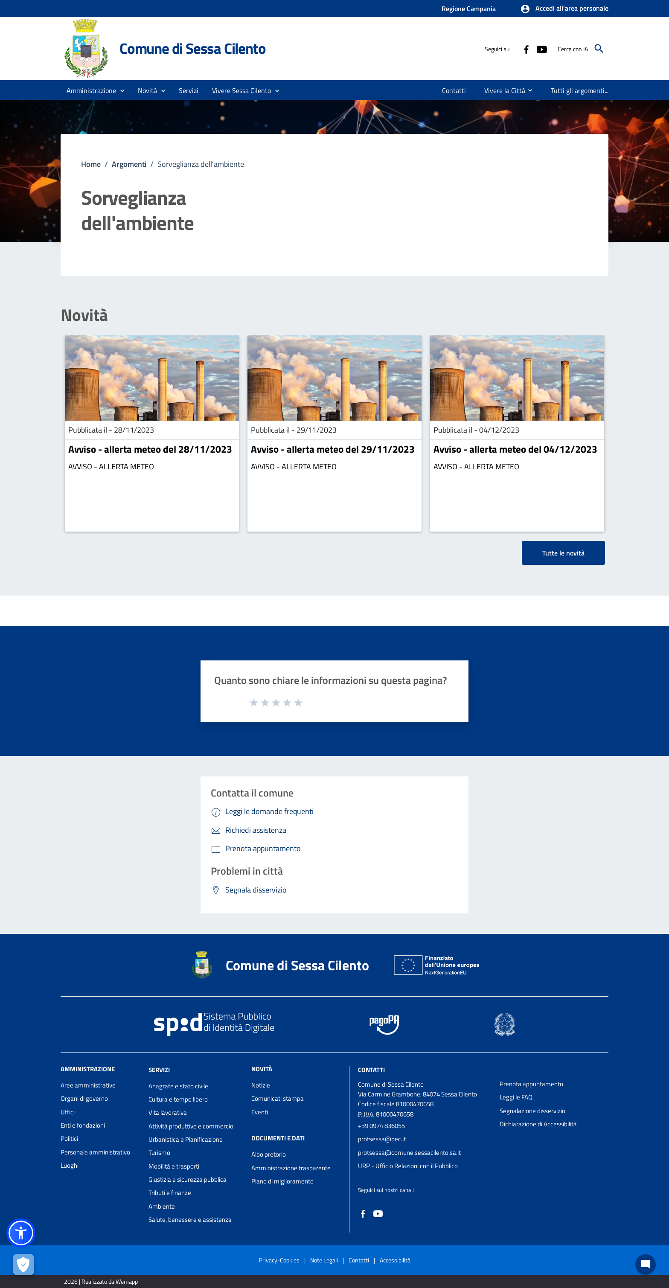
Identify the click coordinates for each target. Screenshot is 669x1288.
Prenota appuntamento (531, 1084)
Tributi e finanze (169, 1193)
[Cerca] (599, 48)
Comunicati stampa (277, 1098)
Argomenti (129, 164)
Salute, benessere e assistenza (190, 1219)
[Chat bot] (645, 1264)
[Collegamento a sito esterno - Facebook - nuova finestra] (526, 49)
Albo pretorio (268, 1154)
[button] (564, 9)
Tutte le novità (563, 553)
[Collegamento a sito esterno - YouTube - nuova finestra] (541, 49)
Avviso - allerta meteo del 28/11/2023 (150, 449)
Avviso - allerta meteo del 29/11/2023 (333, 449)
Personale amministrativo (95, 1152)
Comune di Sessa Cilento (192, 48)
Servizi (159, 1070)
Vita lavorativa (167, 1112)
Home (91, 164)
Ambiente (161, 1206)
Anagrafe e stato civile (178, 1086)
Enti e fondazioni (83, 1125)
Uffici (68, 1112)
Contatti (371, 1070)
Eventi (259, 1112)
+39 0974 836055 (381, 1126)
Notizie (260, 1085)
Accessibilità (395, 1260)
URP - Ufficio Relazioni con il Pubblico (408, 1166)
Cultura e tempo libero (178, 1099)
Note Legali (324, 1260)
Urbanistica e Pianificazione (185, 1139)
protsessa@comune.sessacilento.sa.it (409, 1152)
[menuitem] (454, 90)
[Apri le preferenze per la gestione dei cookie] (23, 1264)
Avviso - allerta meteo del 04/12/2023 (515, 449)
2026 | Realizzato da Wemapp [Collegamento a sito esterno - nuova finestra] (101, 1281)
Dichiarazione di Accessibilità (538, 1124)
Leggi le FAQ (516, 1097)
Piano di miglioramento (282, 1181)
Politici (69, 1138)
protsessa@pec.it (382, 1139)
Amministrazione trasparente (291, 1168)
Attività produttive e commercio (190, 1126)
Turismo (159, 1152)
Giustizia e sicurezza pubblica (187, 1179)
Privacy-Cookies (279, 1260)
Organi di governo (84, 1098)
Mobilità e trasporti (173, 1166)
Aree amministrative (88, 1085)
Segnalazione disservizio (532, 1111)
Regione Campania (469, 8)
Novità (84, 315)
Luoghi (70, 1165)
